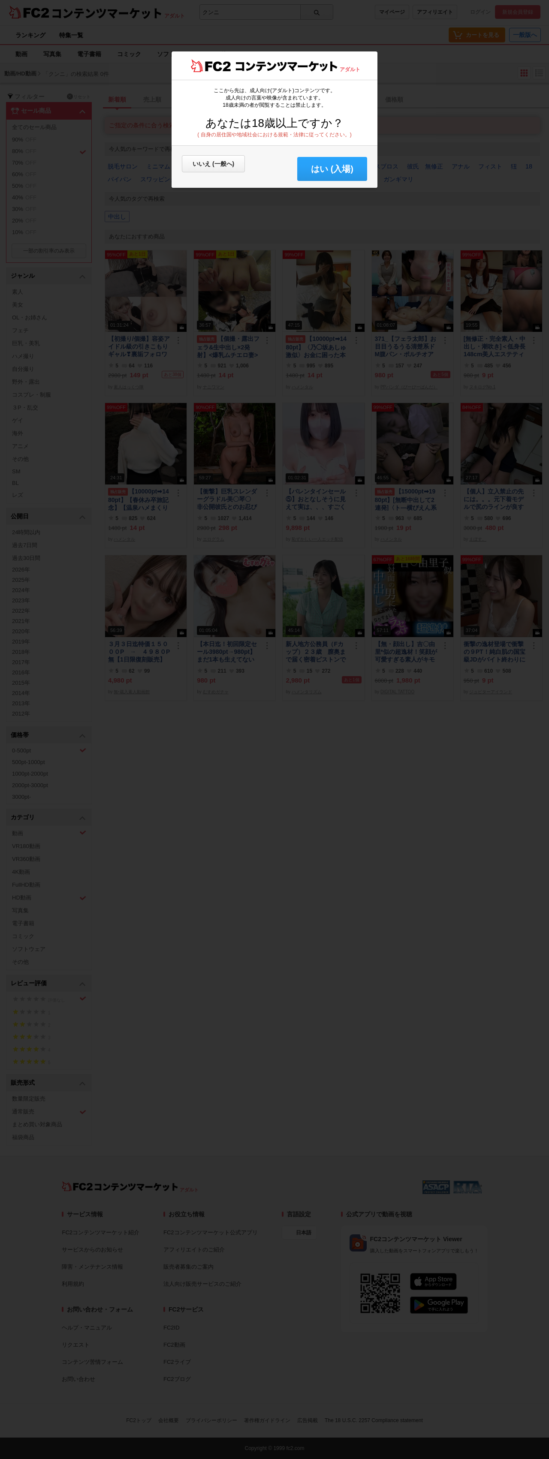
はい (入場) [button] (332, 169)
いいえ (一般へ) (213, 163)
